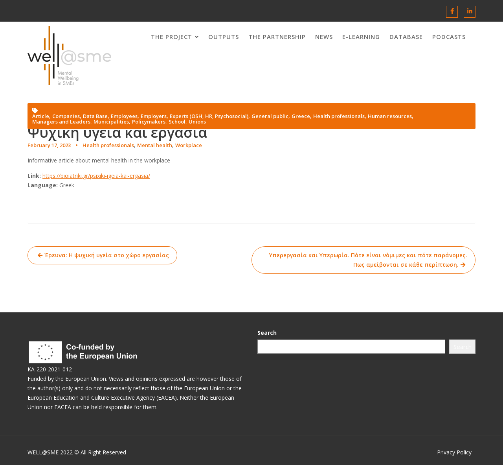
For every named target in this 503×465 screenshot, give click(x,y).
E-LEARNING (361, 37)
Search (275, 333)
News (324, 37)
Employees (124, 116)
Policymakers (148, 121)
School (177, 121)
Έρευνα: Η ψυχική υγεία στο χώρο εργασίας (106, 255)
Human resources (390, 116)
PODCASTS (449, 37)
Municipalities (111, 121)
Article (40, 116)
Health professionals (108, 145)
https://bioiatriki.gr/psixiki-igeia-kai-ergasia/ (96, 175)
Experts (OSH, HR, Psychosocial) (209, 116)
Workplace (188, 145)
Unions (197, 121)
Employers (154, 116)
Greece (301, 116)
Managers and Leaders (61, 121)
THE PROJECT (171, 37)
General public (270, 116)
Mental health (154, 145)
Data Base (95, 116)
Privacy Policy (454, 452)
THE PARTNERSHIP (277, 37)
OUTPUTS (223, 37)
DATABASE (406, 37)
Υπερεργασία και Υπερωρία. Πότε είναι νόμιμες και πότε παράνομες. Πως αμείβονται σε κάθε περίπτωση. (368, 259)
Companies (66, 116)
